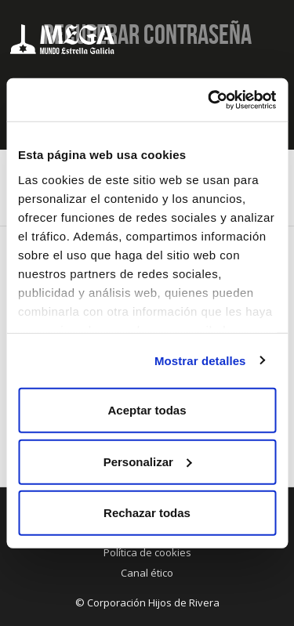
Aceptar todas (146, 410)
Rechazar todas (147, 512)
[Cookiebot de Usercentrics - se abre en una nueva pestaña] (209, 99)
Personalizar (147, 461)
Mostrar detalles (200, 360)
